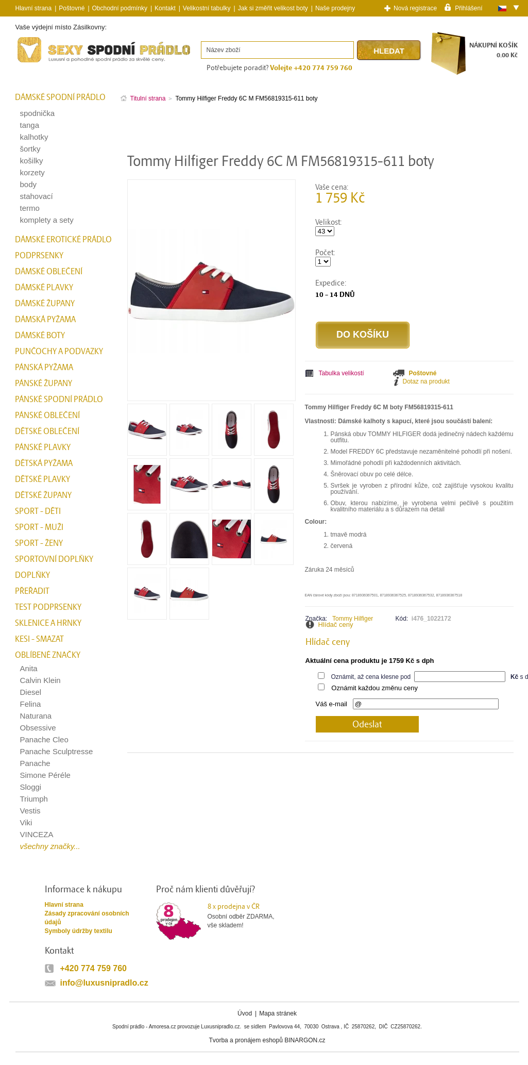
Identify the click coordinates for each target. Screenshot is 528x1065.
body (28, 184)
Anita (29, 668)
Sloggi (31, 787)
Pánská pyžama (44, 367)
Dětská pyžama (44, 463)
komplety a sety (47, 220)
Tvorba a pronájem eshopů (245, 1040)
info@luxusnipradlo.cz (104, 982)
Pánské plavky (43, 447)
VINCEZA (37, 834)
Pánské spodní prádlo (59, 399)
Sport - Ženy (39, 543)
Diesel (31, 692)
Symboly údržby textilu (78, 931)
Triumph (34, 799)
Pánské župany (43, 383)
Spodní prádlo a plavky (43, 62)
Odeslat (367, 724)
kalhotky (34, 137)
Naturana (36, 716)
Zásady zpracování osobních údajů (87, 918)
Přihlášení (468, 8)
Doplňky (32, 575)
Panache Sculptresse (56, 751)
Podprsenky (39, 256)
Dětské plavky (42, 479)
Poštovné (71, 8)
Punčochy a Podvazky (59, 351)
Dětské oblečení (47, 431)
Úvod (244, 1013)
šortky (30, 149)
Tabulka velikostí (341, 373)
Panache (35, 763)
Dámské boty (40, 335)
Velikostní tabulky (207, 8)
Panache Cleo (44, 739)
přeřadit (32, 591)
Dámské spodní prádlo (60, 97)
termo (30, 208)
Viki (26, 822)
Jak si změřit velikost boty (273, 8)
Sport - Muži (39, 527)
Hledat (388, 50)
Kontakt (165, 8)
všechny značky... (50, 846)
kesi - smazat (39, 639)
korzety (32, 172)
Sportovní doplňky (54, 559)
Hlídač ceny (335, 624)
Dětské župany (43, 495)
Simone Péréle (45, 775)
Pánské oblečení (47, 415)
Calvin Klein (40, 680)
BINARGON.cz (304, 1040)
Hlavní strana (64, 904)
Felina (30, 704)
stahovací (36, 196)
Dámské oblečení (48, 272)
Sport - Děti (38, 511)
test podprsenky (48, 607)
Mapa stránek (278, 1013)
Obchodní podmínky (119, 8)
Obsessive (38, 727)
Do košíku (362, 334)
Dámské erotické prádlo (63, 240)
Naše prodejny (335, 8)
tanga (30, 125)
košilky (31, 160)
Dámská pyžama (45, 319)
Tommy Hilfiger (352, 618)
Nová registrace (415, 8)
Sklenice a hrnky (48, 623)
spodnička (37, 113)
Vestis (30, 810)
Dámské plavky (44, 288)
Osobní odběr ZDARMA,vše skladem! (247, 915)
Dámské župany (45, 303)
